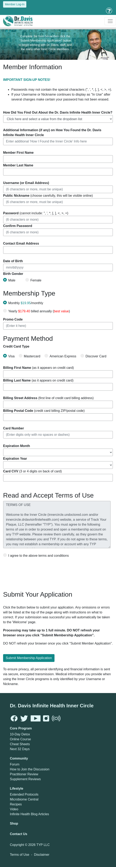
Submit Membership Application (29, 658)
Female (33, 280)
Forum (14, 764)
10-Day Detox (20, 734)
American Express (60, 356)
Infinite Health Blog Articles (29, 814)
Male (9, 280)
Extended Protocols (24, 794)
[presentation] (34, 573)
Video (14, 809)
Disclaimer (41, 854)
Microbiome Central (24, 799)
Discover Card (93, 356)
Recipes (16, 804)
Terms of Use (19, 854)
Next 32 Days (20, 749)
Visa (9, 356)
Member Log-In (14, 4)
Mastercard (29, 356)
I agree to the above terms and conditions (36, 555)
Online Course (20, 739)
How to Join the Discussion (29, 769)
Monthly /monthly (25, 303)
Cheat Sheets (20, 744)
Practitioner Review (24, 774)
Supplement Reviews (25, 779)
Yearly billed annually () (39, 311)
